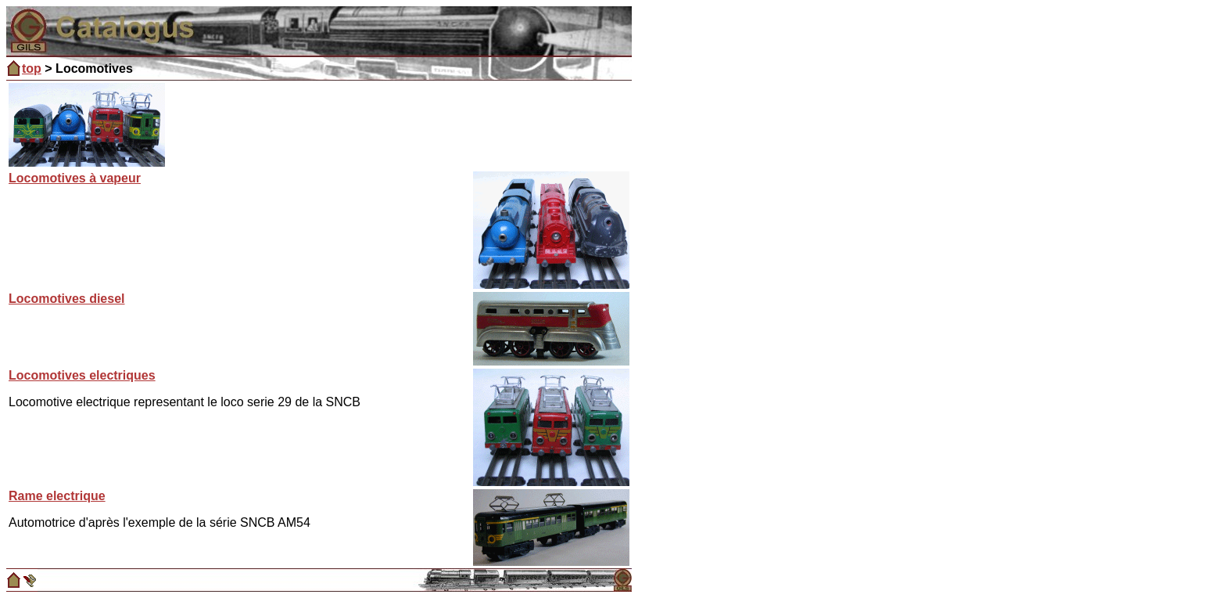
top (31, 68)
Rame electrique (57, 496)
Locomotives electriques (82, 375)
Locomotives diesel (67, 298)
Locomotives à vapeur (75, 178)
